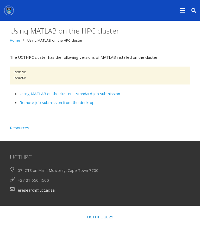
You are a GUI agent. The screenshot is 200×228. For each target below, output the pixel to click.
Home (15, 40)
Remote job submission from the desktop (57, 102)
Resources (19, 127)
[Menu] (182, 10)
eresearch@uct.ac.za (36, 190)
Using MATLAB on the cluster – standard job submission (70, 93)
